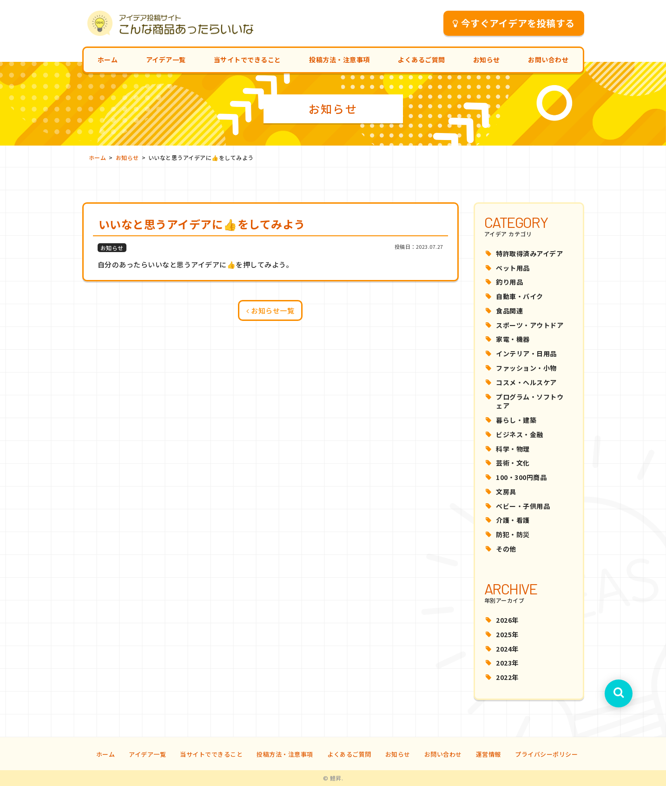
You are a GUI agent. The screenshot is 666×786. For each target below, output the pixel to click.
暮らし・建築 (516, 420)
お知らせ (486, 59)
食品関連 (509, 310)
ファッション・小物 (526, 368)
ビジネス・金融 (519, 434)
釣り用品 (509, 281)
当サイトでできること (247, 59)
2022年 (507, 677)
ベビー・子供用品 (523, 506)
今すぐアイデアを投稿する (514, 23)
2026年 (507, 620)
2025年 (507, 634)
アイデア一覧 (166, 59)
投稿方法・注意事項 (339, 59)
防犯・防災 (513, 534)
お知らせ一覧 (270, 310)
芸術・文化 (513, 462)
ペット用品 (513, 268)
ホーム (108, 59)
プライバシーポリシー (546, 754)
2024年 (507, 648)
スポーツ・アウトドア (529, 325)
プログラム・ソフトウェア (529, 401)
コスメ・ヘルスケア (526, 382)
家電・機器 (513, 339)
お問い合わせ (548, 59)
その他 (506, 548)
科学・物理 (513, 448)
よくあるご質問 (421, 59)
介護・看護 (513, 520)
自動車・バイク (519, 296)
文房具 (506, 491)
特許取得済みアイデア (529, 253)
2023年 (507, 662)
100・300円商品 (521, 477)
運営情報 (488, 754)
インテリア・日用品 (526, 353)
